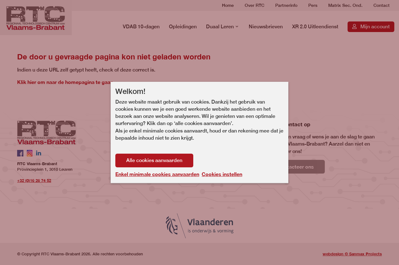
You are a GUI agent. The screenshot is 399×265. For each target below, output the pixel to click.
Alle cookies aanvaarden (154, 160)
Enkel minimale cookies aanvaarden (157, 174)
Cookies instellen (222, 174)
